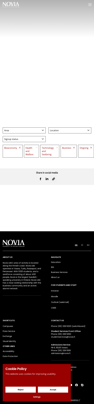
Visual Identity (9, 341)
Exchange (7, 336)
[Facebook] (77, 385)
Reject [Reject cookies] (20, 390)
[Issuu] (83, 385)
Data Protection (10, 356)
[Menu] (90, 4)
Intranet (55, 290)
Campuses (8, 326)
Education (56, 262)
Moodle (54, 296)
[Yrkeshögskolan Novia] (11, 4)
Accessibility (8, 351)
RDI (52, 267)
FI (82, 245)
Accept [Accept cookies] (53, 390)
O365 (53, 308)
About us (55, 277)
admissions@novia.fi (60, 353)
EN (76, 245)
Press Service (9, 331)
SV (88, 245)
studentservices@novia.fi (63, 337)
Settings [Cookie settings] (36, 397)
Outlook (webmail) (60, 302)
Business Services (59, 272)
